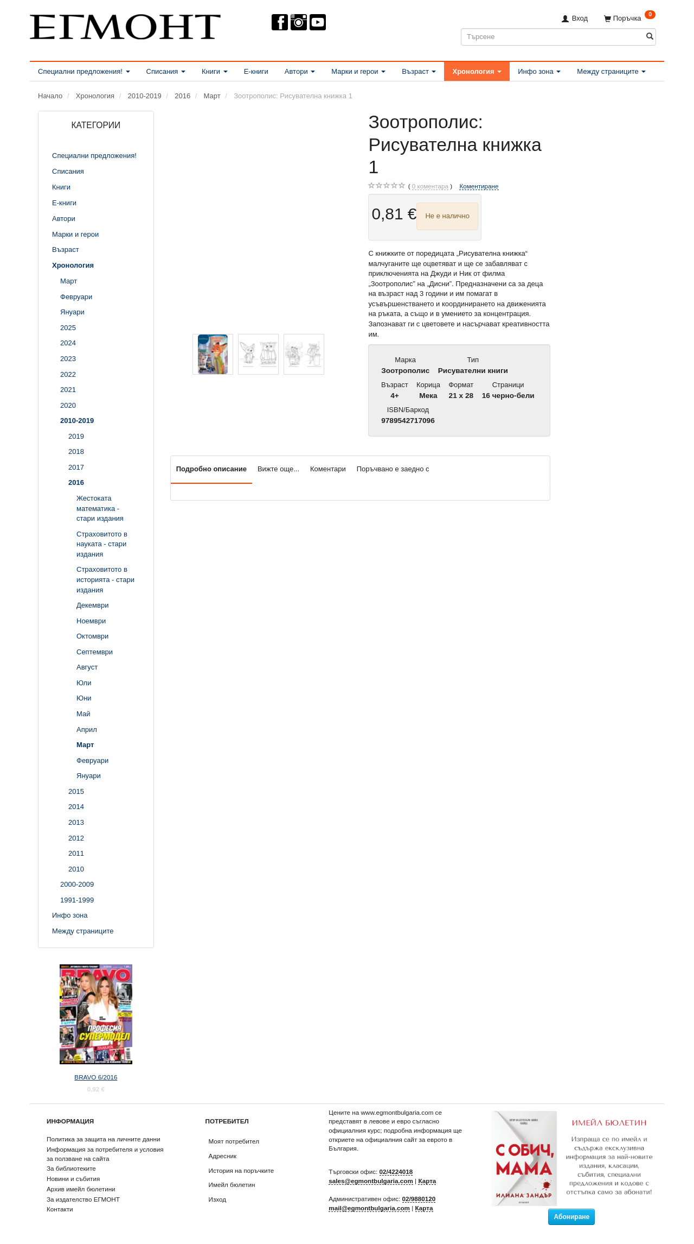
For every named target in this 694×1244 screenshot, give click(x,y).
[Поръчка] (630, 18)
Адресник (223, 1155)
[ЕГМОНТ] (125, 24)
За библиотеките (71, 1168)
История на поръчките (241, 1170)
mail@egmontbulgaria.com (369, 1207)
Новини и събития (73, 1178)
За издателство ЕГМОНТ (83, 1199)
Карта (427, 1180)
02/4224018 (396, 1171)
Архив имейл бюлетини (81, 1188)
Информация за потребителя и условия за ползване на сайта (105, 1154)
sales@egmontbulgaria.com (371, 1180)
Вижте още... (278, 469)
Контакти (60, 1209)
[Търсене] (649, 36)
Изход (218, 1199)
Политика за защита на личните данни (103, 1138)
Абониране (571, 1217)
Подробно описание (211, 469)
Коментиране (478, 186)
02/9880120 (419, 1198)
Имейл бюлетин (232, 1184)
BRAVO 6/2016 (95, 1077)
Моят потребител (234, 1141)
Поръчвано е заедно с (393, 469)
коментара (430, 186)
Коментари (328, 469)
